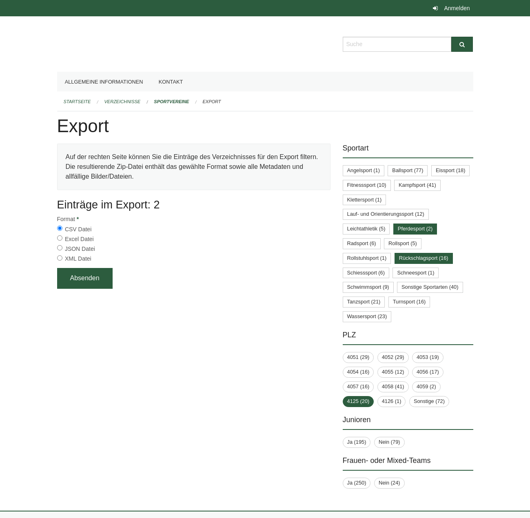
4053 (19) (428, 357)
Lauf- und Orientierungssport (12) (385, 214)
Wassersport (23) (367, 316)
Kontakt (171, 82)
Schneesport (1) (415, 273)
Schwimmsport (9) (368, 287)
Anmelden (457, 8)
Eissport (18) (451, 170)
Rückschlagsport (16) (423, 258)
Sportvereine (171, 101)
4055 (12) (393, 372)
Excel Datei (79, 239)
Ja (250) (356, 483)
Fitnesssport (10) (366, 185)
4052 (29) (393, 357)
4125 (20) (358, 401)
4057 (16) (358, 386)
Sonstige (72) (429, 401)
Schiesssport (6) (366, 273)
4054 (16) (358, 372)
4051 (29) (358, 357)
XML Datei (78, 258)
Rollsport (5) (402, 243)
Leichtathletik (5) (366, 229)
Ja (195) (356, 442)
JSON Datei (80, 249)
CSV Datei (78, 229)
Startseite (77, 101)
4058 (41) (393, 386)
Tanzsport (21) (364, 302)
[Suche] (462, 44)
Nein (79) (389, 442)
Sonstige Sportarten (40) (429, 287)
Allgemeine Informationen (104, 82)
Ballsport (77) (407, 170)
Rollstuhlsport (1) (367, 258)
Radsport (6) (361, 243)
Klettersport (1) (364, 200)
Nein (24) (389, 483)
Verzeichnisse (122, 101)
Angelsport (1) (363, 170)
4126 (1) (391, 401)
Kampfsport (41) (417, 185)
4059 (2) (426, 386)
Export (212, 101)
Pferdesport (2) (415, 229)
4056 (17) (428, 372)
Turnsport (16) (409, 302)
